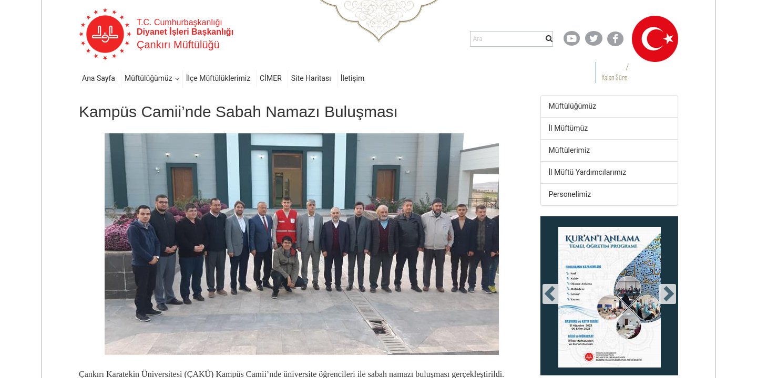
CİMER (271, 78)
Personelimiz (570, 194)
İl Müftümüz (568, 128)
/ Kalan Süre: (614, 72)
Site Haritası (311, 78)
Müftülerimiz (569, 150)
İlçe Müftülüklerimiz (218, 78)
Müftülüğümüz (148, 78)
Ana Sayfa (98, 78)
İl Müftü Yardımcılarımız (588, 172)
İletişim (353, 78)
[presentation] (551, 294)
